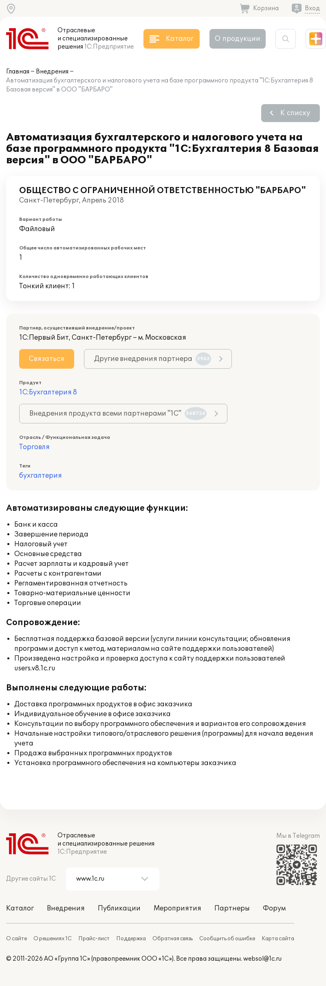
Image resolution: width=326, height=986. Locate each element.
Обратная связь (172, 938)
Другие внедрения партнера (152, 358)
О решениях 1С (52, 938)
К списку (295, 113)
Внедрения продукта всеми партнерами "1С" (118, 413)
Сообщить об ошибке (227, 938)
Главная (17, 71)
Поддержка (131, 938)
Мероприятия (177, 908)
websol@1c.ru (262, 958)
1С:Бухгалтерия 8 (48, 392)
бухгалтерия (40, 476)
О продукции (237, 39)
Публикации (119, 908)
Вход (312, 8)
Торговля (34, 447)
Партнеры (232, 908)
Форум (274, 908)
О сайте (16, 938)
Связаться (46, 359)
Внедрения (52, 71)
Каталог (20, 908)
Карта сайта (278, 938)
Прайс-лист (94, 938)
